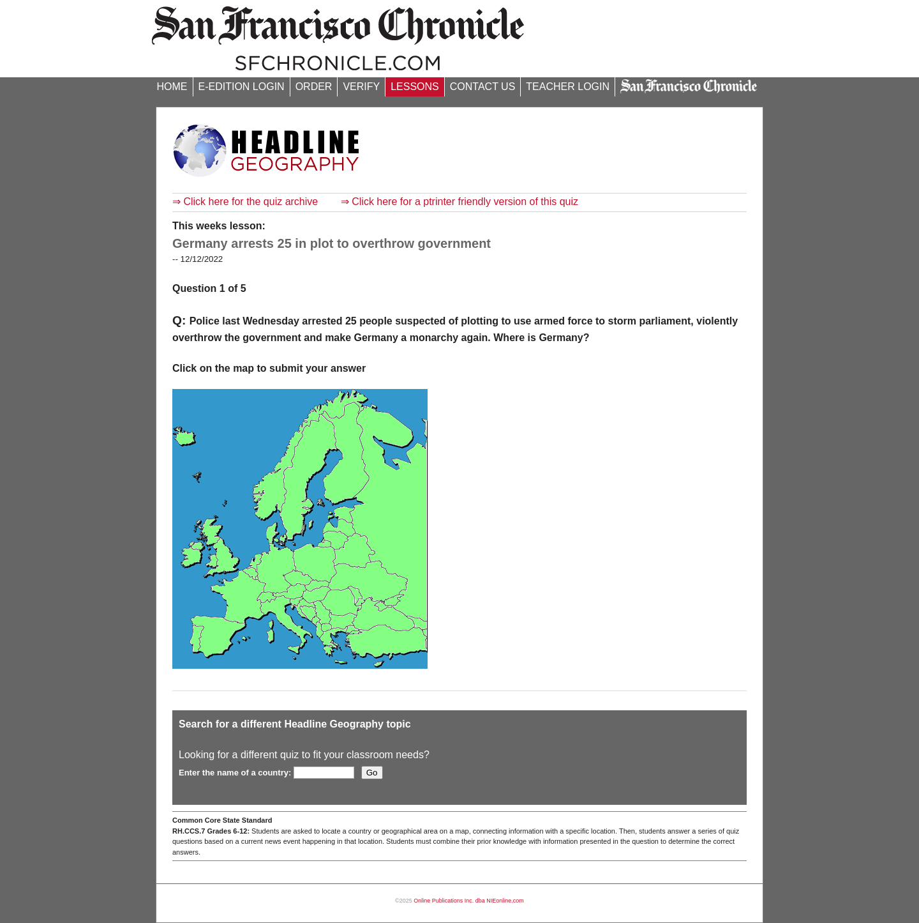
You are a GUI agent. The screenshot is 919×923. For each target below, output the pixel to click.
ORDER (313, 86)
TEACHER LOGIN (567, 86)
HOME (172, 86)
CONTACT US (483, 86)
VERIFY (361, 86)
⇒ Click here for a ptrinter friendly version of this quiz (459, 201)
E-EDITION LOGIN (241, 86)
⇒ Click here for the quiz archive (245, 201)
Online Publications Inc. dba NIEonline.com (469, 900)
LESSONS (415, 86)
